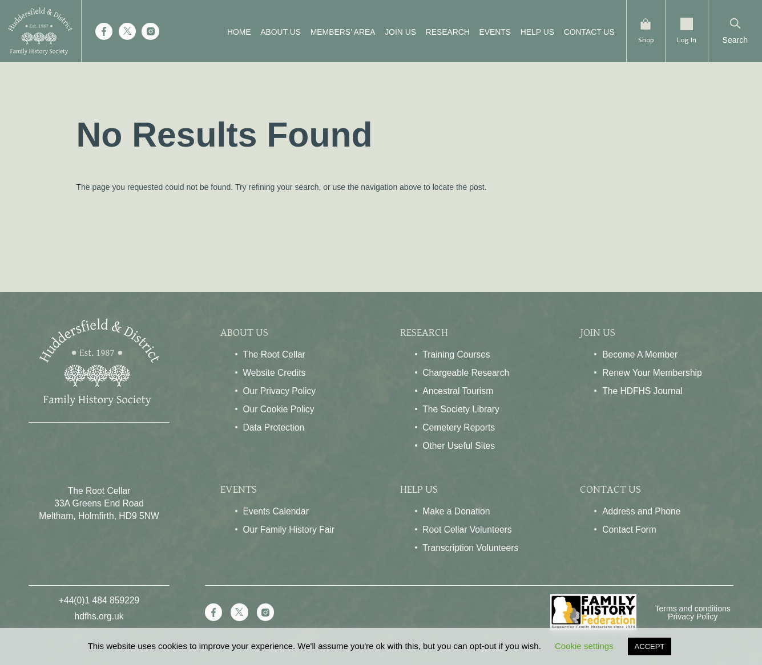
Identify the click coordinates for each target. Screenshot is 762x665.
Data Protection (273, 427)
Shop (642, 39)
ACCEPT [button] (650, 646)
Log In (686, 39)
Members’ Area (337, 32)
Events (490, 32)
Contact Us (584, 32)
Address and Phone (641, 511)
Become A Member (640, 354)
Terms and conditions (693, 609)
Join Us (395, 32)
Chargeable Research (465, 373)
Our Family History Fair (288, 529)
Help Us (532, 32)
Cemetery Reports (458, 427)
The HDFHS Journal (642, 391)
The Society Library (460, 409)
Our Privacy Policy (279, 391)
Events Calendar (276, 511)
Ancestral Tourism (457, 391)
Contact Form (629, 529)
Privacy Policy (692, 617)
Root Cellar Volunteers (466, 529)
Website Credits (274, 373)
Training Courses (456, 354)
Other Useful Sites (458, 446)
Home (234, 32)
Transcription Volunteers (470, 548)
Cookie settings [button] (584, 646)
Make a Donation (456, 511)
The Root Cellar (274, 354)
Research (443, 32)
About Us (275, 32)
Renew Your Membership (652, 373)
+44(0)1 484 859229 (99, 600)
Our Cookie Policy (278, 409)
